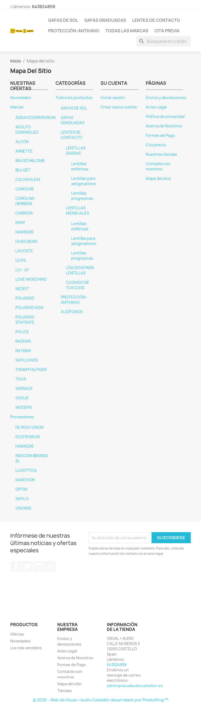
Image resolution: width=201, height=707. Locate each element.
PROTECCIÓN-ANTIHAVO (73, 31)
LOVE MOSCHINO (31, 279)
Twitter (27, 566)
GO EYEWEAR (27, 436)
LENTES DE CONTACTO (156, 20)
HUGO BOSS (26, 241)
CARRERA (24, 213)
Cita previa (167, 31)
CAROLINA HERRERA (25, 201)
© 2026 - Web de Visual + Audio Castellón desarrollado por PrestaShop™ (100, 700)
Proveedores (22, 417)
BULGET (22, 170)
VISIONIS (23, 508)
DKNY (20, 222)
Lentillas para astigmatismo (83, 181)
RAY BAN (23, 350)
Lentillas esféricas (79, 166)
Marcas (17, 107)
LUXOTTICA (26, 470)
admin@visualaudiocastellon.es (135, 685)
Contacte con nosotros (158, 166)
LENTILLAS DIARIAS (76, 150)
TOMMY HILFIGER (31, 369)
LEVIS (20, 260)
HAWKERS (24, 232)
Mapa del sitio (158, 178)
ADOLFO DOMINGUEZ (26, 129)
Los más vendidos (26, 647)
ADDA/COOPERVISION (35, 117)
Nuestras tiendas (161, 154)
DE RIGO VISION (29, 427)
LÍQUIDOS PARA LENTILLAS (80, 270)
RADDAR (23, 341)
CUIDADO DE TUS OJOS (77, 285)
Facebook (16, 566)
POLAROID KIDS (29, 307)
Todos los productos (74, 97)
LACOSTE (24, 251)
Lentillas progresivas (82, 196)
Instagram (39, 566)
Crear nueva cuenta (118, 107)
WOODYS (23, 407)
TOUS (20, 379)
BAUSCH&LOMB (29, 160)
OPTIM (21, 489)
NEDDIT (22, 288)
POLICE (22, 331)
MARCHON (25, 480)
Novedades (20, 97)
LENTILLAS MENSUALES (77, 210)
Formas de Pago (160, 135)
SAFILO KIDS (26, 360)
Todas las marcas (126, 31)
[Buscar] (163, 41)
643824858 (43, 6)
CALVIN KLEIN (27, 179)
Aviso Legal (156, 107)
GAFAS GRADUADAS (105, 20)
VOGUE (22, 398)
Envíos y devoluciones (166, 97)
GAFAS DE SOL (63, 20)
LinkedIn (50, 566)
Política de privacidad (165, 116)
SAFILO (22, 498)
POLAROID (24, 298)
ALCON (22, 141)
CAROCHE (24, 189)
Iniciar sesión (112, 97)
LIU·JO (22, 270)
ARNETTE (23, 151)
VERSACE (24, 388)
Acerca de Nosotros (164, 126)
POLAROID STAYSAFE (24, 320)
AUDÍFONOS (72, 312)
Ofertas (17, 634)
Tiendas (64, 690)
